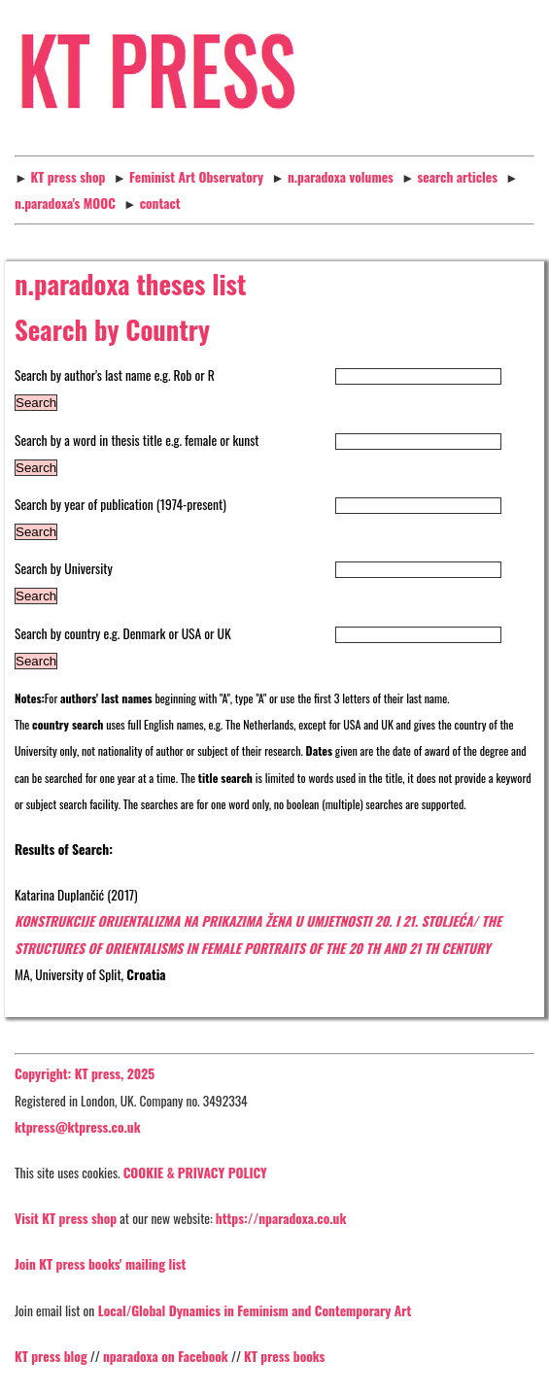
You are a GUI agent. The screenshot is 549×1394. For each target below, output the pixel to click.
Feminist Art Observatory (196, 177)
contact (160, 203)
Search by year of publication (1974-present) (120, 504)
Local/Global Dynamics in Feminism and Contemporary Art (252, 1310)
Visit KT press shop (66, 1218)
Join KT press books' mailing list (100, 1264)
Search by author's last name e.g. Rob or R (115, 375)
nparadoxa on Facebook (165, 1356)
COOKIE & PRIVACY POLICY (195, 1172)
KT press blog (51, 1356)
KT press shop (68, 177)
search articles (458, 177)
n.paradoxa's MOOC (65, 203)
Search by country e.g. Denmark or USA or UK (123, 633)
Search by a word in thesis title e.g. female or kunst (137, 440)
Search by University (64, 568)
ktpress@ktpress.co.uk (78, 1127)
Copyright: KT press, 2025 (84, 1073)
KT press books (284, 1356)
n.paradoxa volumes (341, 177)
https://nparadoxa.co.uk (281, 1218)
